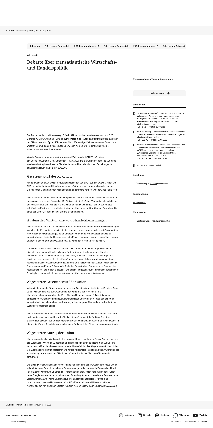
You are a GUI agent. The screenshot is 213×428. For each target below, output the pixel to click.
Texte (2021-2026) (36, 30)
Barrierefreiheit (176, 422)
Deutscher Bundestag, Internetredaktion (153, 221)
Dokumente (21, 30)
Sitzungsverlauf (139, 203)
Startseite (10, 30)
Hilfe (8, 415)
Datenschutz (190, 422)
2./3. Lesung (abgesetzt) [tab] (57, 46)
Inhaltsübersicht (28, 415)
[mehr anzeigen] (159, 93)
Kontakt (15, 415)
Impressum (202, 422)
